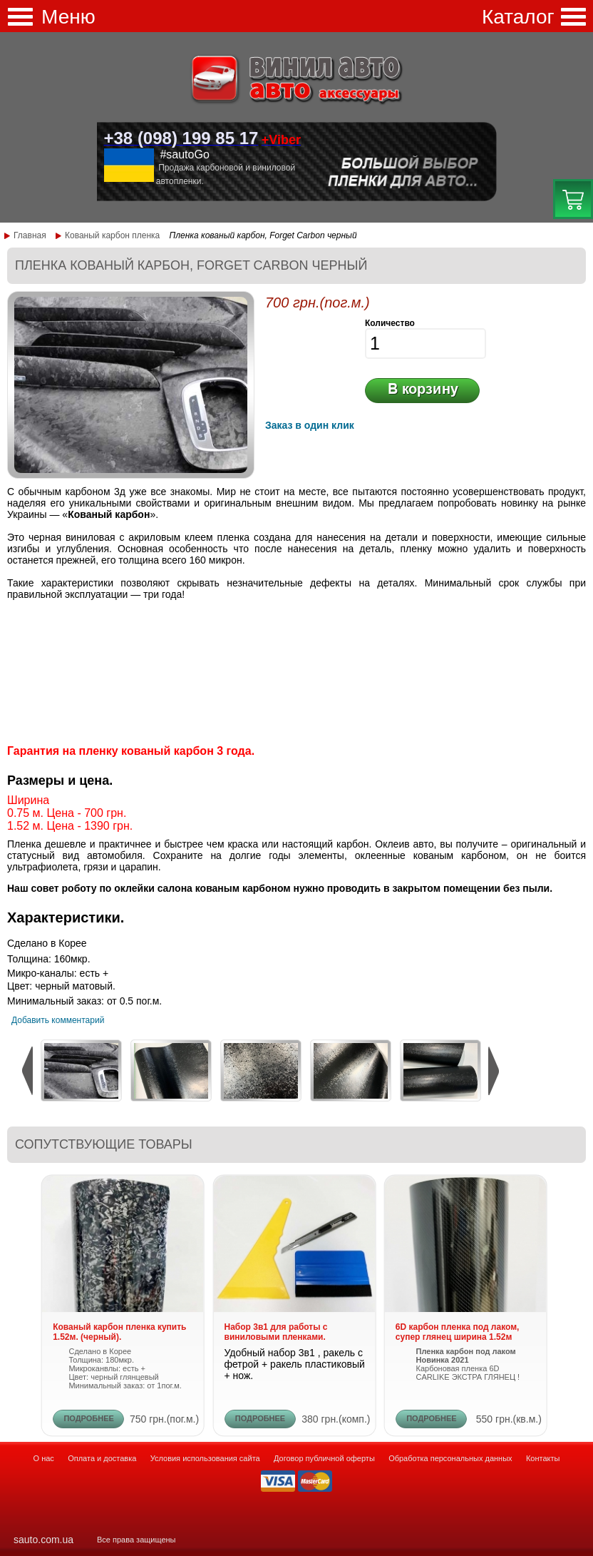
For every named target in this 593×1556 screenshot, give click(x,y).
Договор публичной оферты (324, 1458)
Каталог (534, 17)
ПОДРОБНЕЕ (88, 1418)
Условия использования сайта (205, 1458)
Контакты (543, 1458)
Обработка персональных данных (450, 1458)
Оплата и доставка (102, 1458)
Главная (30, 235)
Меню (24, 17)
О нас (43, 1458)
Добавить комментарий (57, 1020)
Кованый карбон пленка (112, 235)
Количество (390, 323)
